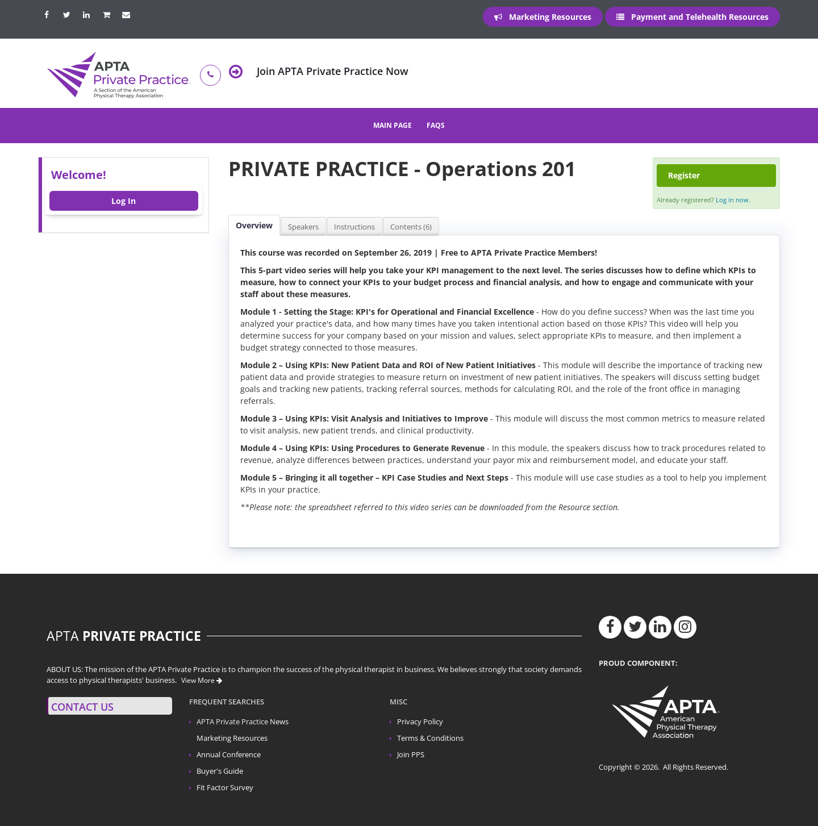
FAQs (436, 125)
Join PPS (410, 755)
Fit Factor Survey (225, 787)
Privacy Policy (420, 722)
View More (201, 680)
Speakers (303, 227)
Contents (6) (411, 227)
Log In (123, 200)
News (279, 722)
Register (684, 175)
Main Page (392, 125)
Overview (254, 225)
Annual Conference (229, 755)
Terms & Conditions (430, 738)
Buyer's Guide (220, 771)
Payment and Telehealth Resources (692, 16)
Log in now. (733, 199)
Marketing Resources (542, 16)
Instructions (354, 227)
